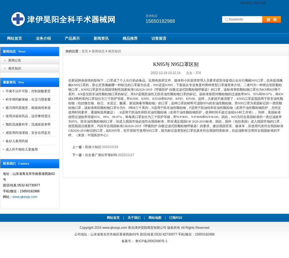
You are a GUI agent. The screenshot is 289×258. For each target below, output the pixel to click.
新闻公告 (14, 60)
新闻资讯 (101, 38)
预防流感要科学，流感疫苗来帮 (28, 124)
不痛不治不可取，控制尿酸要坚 (28, 91)
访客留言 (158, 38)
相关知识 (14, 68)
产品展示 (72, 38)
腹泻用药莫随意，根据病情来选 (28, 108)
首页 (85, 51)
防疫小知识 (93, 147)
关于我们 (134, 218)
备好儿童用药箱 (17, 141)
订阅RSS (175, 218)
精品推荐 (130, 38)
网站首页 (246, 3)
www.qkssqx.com (25, 197)
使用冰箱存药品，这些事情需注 (28, 116)
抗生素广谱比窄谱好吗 (101, 155)
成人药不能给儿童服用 (22, 149)
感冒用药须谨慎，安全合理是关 (28, 133)
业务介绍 (43, 38)
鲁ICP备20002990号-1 (151, 241)
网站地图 (260, 3)
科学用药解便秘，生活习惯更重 (28, 99)
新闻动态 (98, 51)
